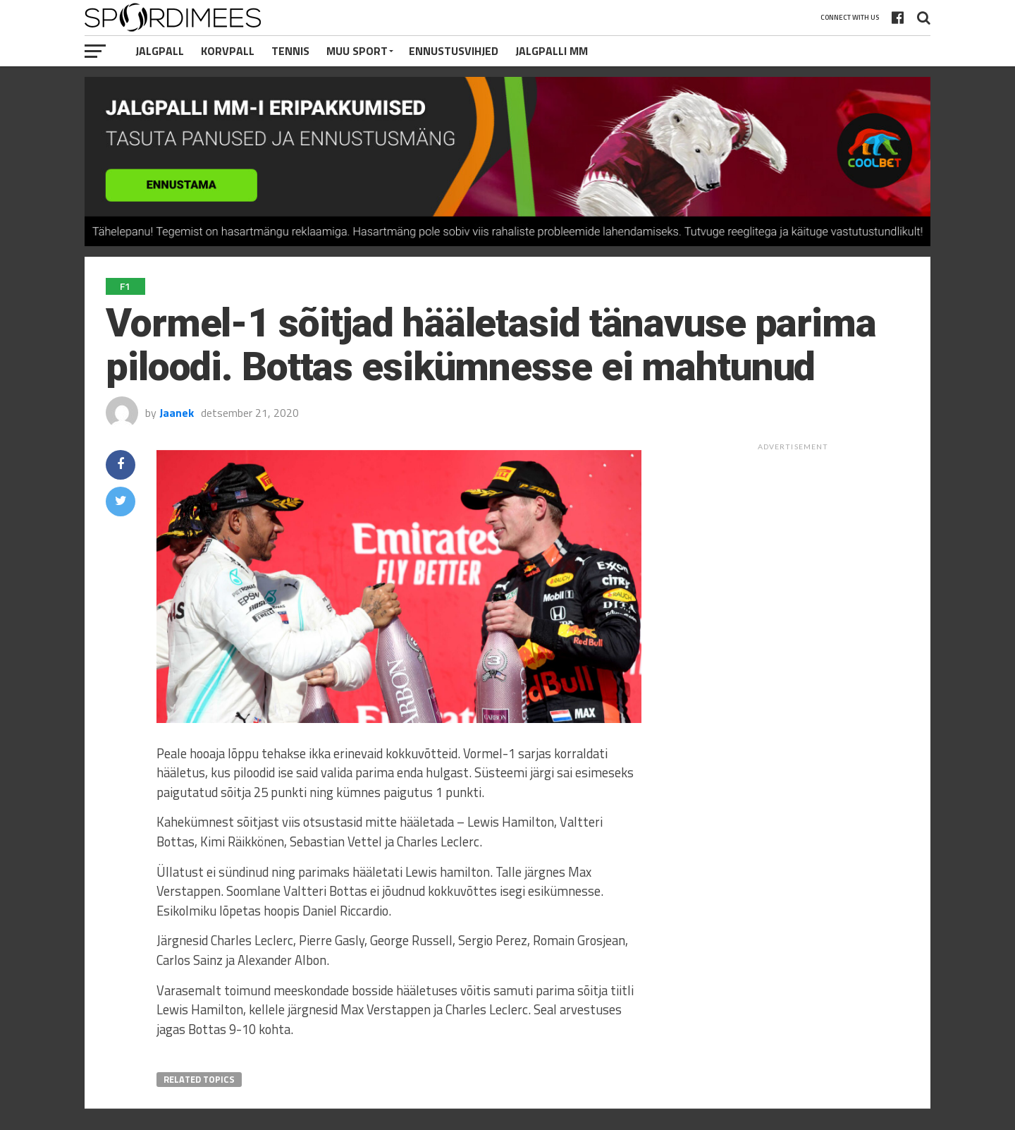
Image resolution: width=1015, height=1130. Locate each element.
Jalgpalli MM (551, 50)
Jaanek (176, 412)
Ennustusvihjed (453, 50)
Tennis (290, 50)
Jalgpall (159, 50)
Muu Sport (357, 50)
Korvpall (227, 50)
